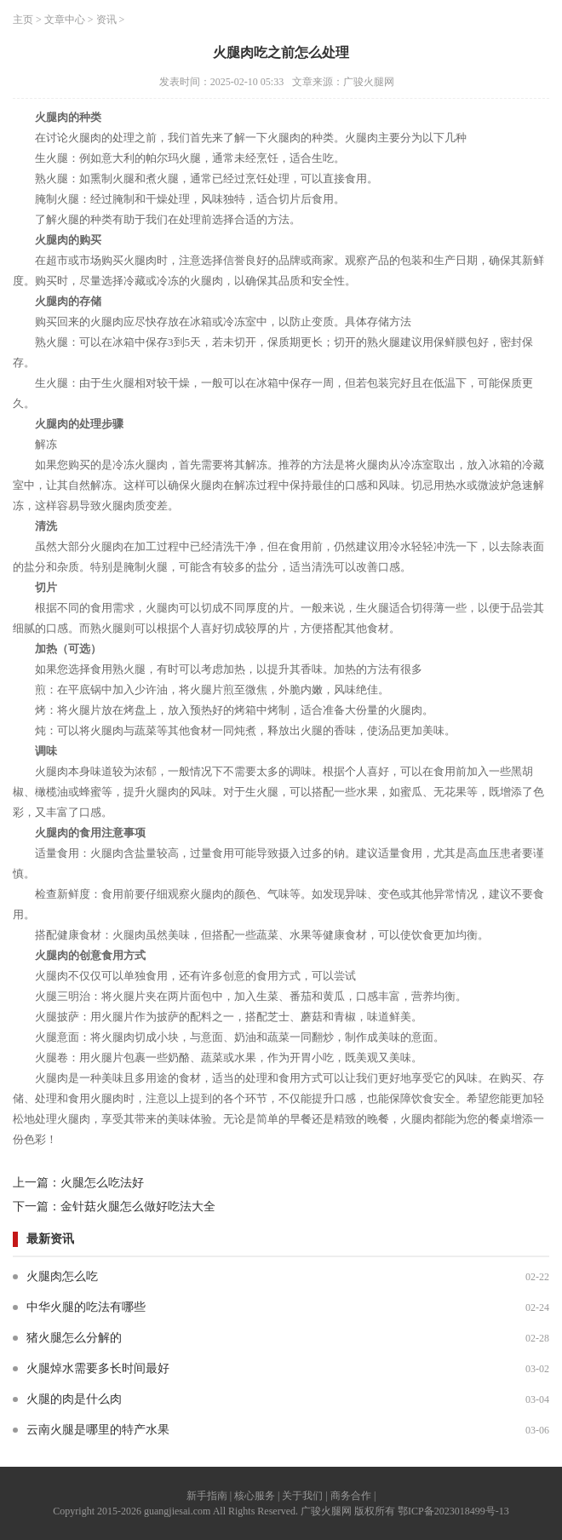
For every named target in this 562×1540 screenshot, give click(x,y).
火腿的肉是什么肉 (74, 1399)
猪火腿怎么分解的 (74, 1337)
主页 (23, 20)
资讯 (106, 20)
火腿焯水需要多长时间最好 (97, 1368)
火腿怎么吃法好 (102, 1182)
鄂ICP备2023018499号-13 (453, 1511)
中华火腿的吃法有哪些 (86, 1307)
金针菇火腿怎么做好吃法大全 (137, 1206)
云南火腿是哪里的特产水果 (97, 1429)
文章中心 (64, 20)
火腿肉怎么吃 (62, 1276)
